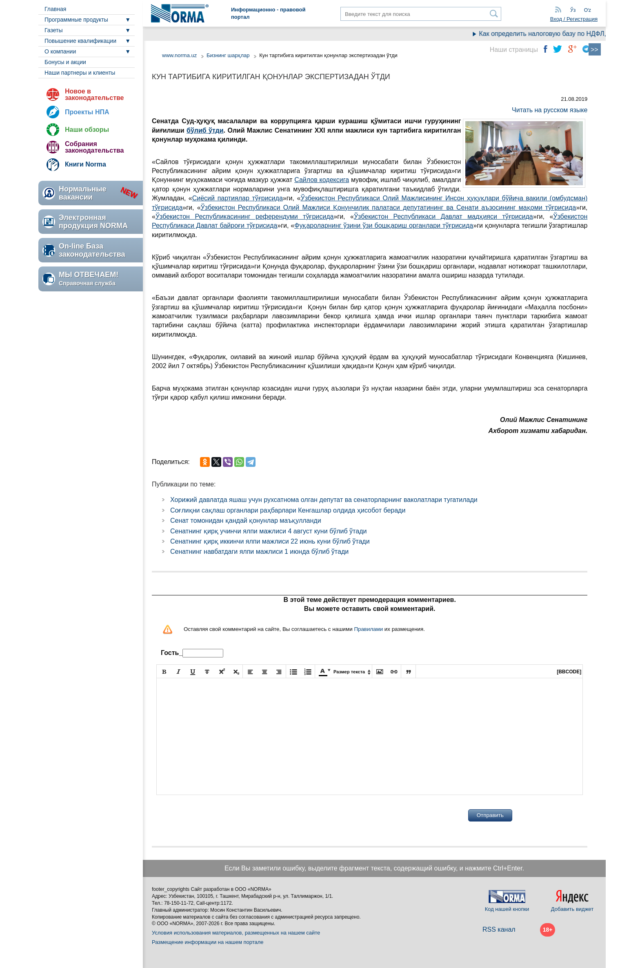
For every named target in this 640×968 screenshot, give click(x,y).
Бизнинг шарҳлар (228, 55)
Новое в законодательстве (94, 94)
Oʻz (587, 10)
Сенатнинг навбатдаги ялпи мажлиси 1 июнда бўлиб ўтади (259, 551)
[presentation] (218, 815)
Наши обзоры (87, 129)
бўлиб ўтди (205, 130)
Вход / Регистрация (574, 19)
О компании (60, 51)
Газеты (53, 30)
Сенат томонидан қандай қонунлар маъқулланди (245, 520)
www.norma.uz (179, 55)
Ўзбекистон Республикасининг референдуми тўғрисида (245, 216)
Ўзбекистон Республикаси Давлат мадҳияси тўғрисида (443, 216)
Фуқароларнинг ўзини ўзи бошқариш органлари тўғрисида (383, 225)
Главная (55, 9)
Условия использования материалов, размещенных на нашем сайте (236, 933)
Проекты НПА (87, 112)
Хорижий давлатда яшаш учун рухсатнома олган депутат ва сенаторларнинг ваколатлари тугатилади (324, 499)
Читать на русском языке (549, 110)
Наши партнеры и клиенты (79, 72)
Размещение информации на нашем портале (208, 942)
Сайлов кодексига (321, 179)
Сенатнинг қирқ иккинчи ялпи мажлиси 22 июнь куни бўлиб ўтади (270, 541)
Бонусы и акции (65, 62)
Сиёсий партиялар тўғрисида (237, 198)
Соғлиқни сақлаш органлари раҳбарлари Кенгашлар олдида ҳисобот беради (287, 510)
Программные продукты (76, 19)
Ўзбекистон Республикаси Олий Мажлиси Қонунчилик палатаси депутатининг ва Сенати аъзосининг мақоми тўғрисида (388, 207)
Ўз (573, 10)
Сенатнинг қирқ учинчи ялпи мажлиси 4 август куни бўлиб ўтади (268, 531)
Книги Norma (85, 164)
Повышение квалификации (80, 41)
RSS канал (499, 929)
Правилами (368, 629)
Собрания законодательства (94, 147)
